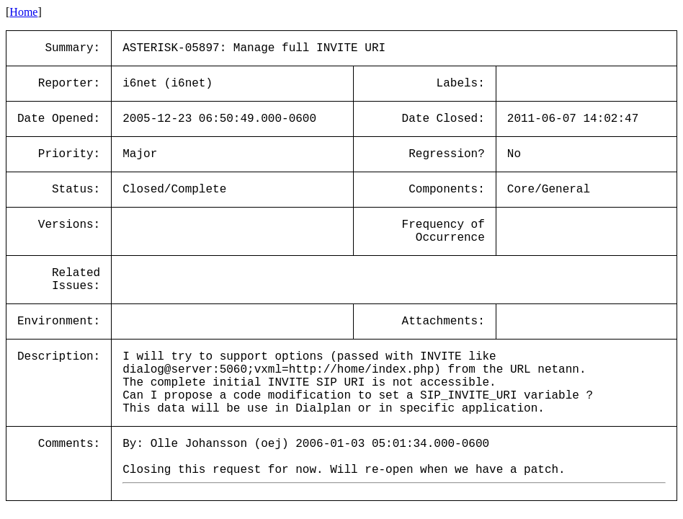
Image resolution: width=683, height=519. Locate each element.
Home (23, 12)
